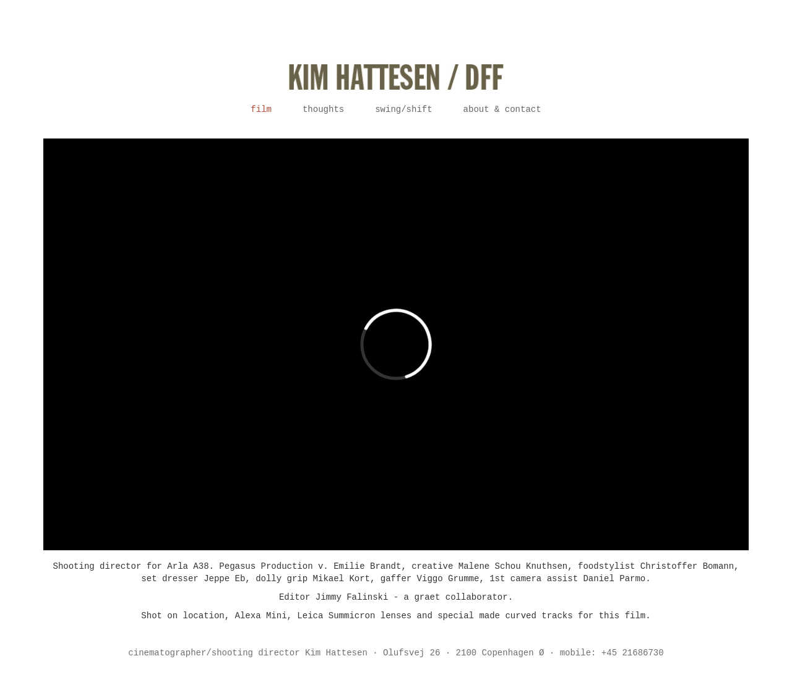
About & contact (502, 109)
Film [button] (261, 109)
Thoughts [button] (323, 109)
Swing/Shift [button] (403, 109)
